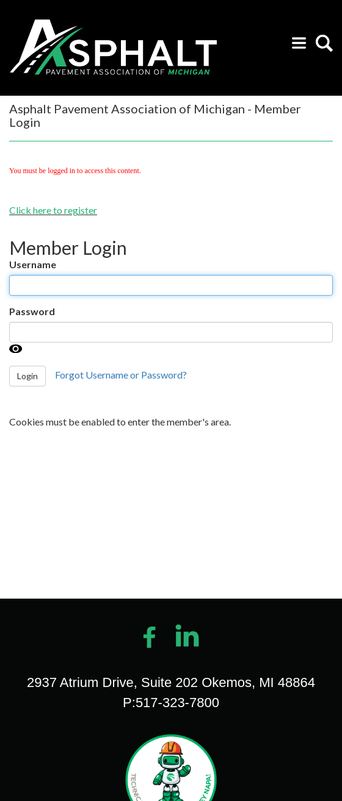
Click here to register (53, 210)
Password (32, 311)
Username (32, 264)
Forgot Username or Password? (121, 374)
